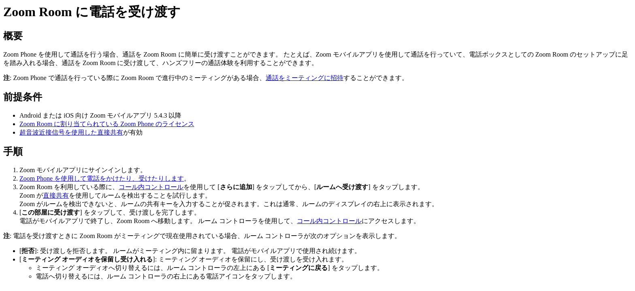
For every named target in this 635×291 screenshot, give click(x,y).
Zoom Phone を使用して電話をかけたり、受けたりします (101, 178)
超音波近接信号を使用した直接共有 (71, 132)
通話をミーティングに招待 (304, 77)
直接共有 (56, 195)
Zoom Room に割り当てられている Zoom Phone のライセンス (106, 123)
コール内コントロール (151, 186)
